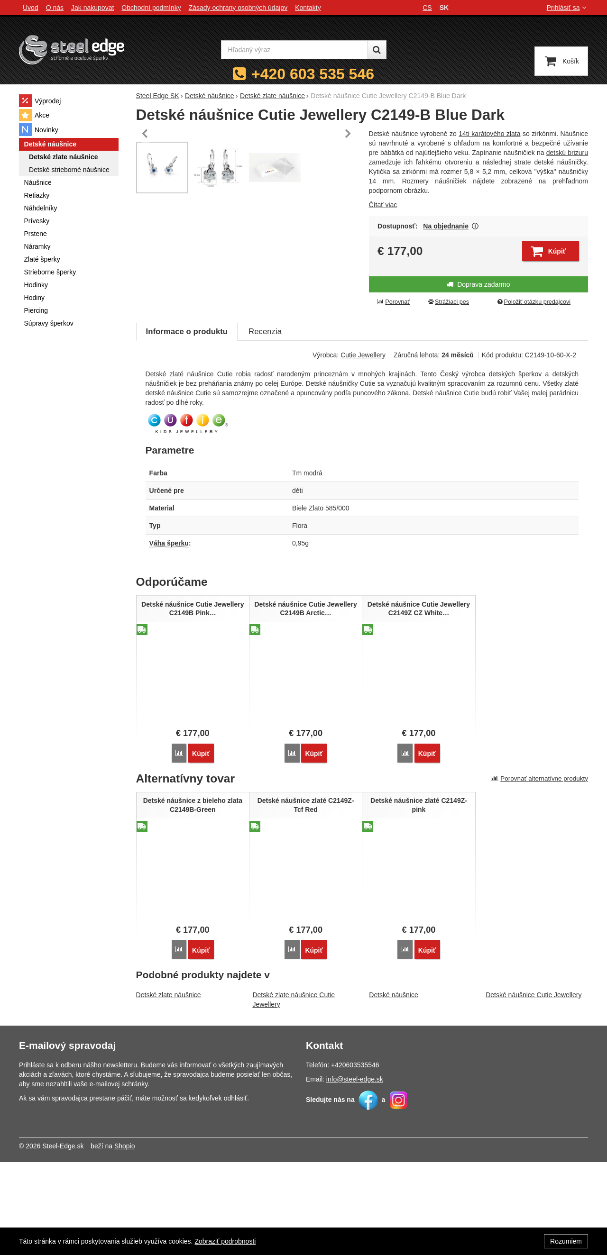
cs (427, 7)
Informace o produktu (187, 426)
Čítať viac (383, 205)
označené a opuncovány (296, 487)
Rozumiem (566, 1241)
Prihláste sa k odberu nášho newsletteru (78, 1158)
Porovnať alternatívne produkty (539, 872)
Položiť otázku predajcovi (533, 302)
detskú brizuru (567, 152)
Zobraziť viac (475, 226)
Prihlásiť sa (567, 7)
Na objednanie (446, 226)
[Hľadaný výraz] (294, 49)
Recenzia (265, 426)
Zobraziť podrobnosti (225, 1241)
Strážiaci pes (448, 302)
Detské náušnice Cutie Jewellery (533, 1087)
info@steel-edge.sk (354, 1172)
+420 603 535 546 (312, 73)
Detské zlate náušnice (168, 1087)
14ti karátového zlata (489, 133)
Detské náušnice (393, 1087)
